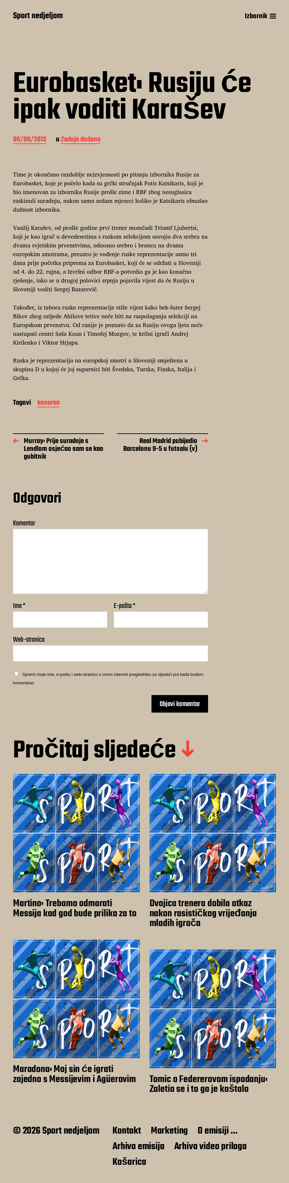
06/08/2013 (29, 140)
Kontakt (126, 1131)
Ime (19, 606)
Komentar (24, 523)
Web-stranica (29, 639)
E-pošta (124, 606)
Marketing (169, 1131)
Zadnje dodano (81, 140)
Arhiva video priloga (210, 1146)
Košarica (129, 1162)
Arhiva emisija (138, 1146)
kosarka (48, 403)
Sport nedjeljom (38, 16)
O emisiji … (218, 1131)
